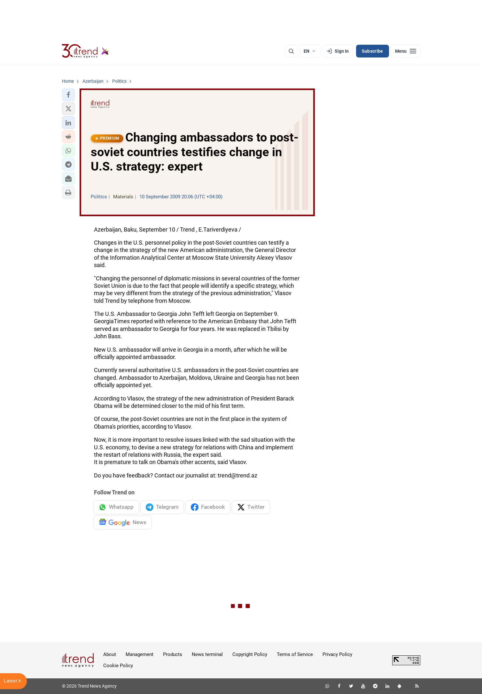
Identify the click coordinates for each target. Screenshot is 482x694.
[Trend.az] (85, 51)
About (109, 654)
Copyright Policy (249, 654)
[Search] (291, 51)
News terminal (207, 654)
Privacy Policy (337, 654)
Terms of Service (295, 654)
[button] (68, 95)
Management (139, 654)
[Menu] (405, 51)
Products (172, 654)
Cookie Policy (118, 665)
